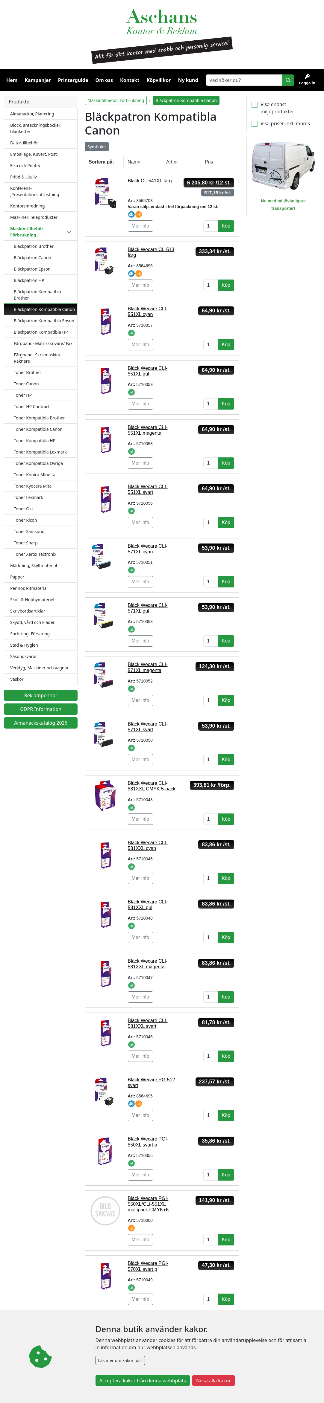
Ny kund (188, 80)
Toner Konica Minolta (34, 474)
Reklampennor (40, 695)
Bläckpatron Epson (32, 269)
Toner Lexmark (28, 497)
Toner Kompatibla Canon (38, 429)
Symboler (96, 146)
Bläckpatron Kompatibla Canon (44, 309)
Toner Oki (23, 509)
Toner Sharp (26, 543)
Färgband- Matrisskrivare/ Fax (43, 343)
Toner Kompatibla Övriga (38, 463)
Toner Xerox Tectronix (35, 554)
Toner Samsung (29, 531)
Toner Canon (26, 384)
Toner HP (23, 395)
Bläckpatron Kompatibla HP (41, 332)
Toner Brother (27, 372)
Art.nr (172, 161)
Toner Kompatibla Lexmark (40, 452)
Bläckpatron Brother (34, 246)
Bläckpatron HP (29, 280)
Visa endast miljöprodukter (277, 108)
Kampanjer (38, 80)
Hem (11, 80)
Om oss (104, 80)
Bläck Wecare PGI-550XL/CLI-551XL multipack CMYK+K (148, 1204)
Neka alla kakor (213, 1380)
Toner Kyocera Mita (33, 486)
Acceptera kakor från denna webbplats (142, 1380)
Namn (134, 161)
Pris (209, 161)
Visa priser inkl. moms (285, 123)
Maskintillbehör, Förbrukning (115, 100)
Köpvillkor (158, 80)
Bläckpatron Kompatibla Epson (44, 320)
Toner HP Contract (32, 406)
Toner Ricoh (25, 520)
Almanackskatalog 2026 (40, 723)
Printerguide (73, 80)
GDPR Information (40, 709)
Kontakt (129, 80)
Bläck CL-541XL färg (150, 180)
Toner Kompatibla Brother (39, 418)
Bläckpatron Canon (32, 257)
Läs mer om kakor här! (120, 1360)
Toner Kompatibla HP (34, 440)
